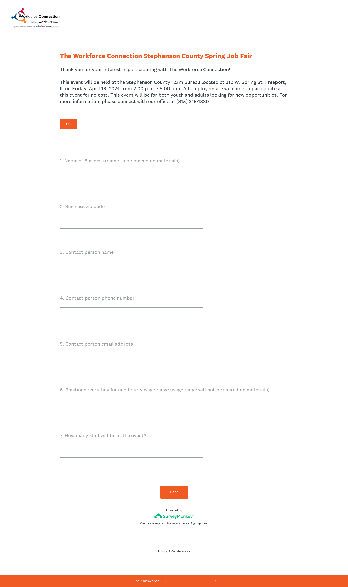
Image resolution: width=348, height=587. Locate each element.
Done (174, 492)
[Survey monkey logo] (174, 516)
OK (68, 123)
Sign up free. (199, 523)
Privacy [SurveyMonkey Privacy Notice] (163, 551)
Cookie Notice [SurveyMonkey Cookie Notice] (180, 551)
